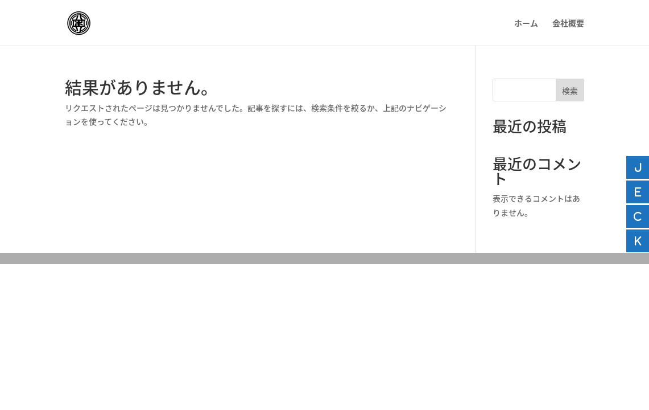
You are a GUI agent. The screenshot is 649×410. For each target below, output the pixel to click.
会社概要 (568, 23)
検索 (570, 90)
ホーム (526, 23)
